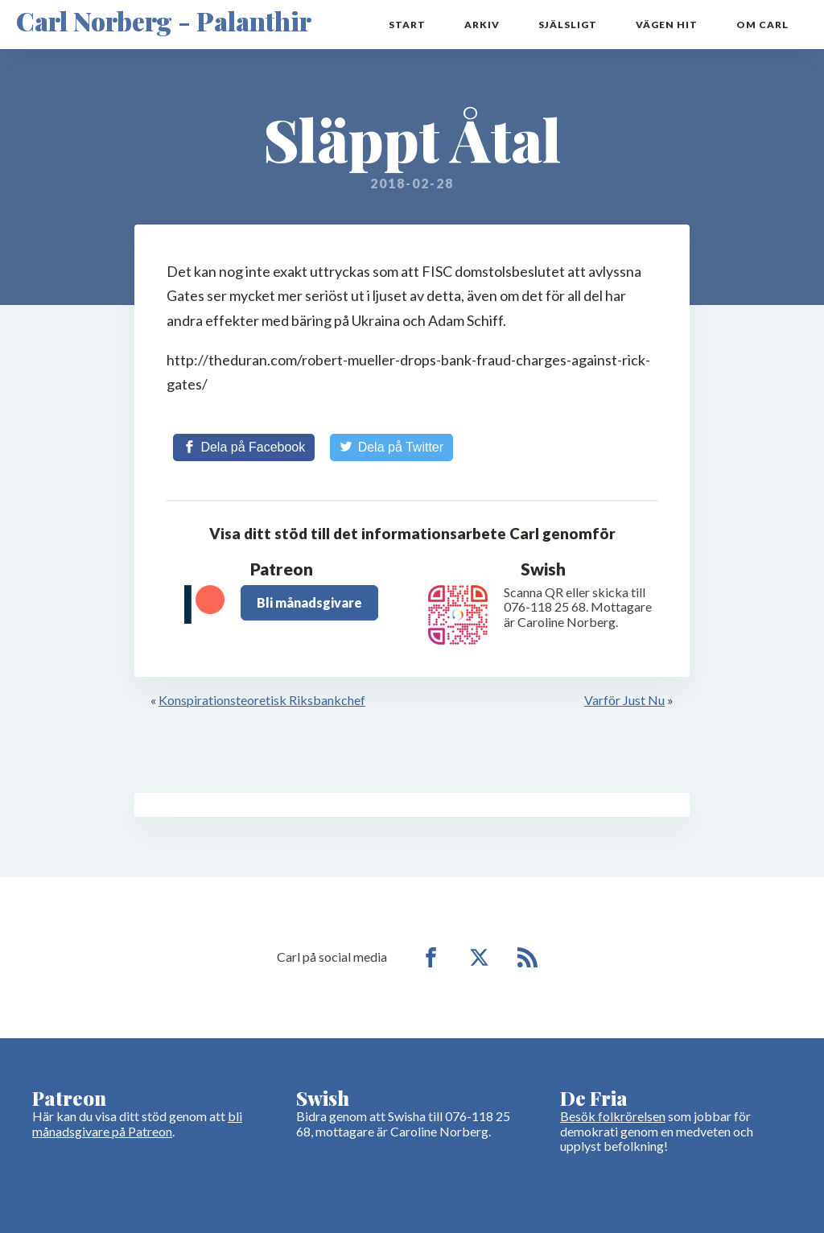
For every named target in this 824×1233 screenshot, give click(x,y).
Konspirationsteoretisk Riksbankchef (262, 699)
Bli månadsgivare (309, 602)
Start (407, 25)
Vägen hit (667, 25)
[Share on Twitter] (391, 447)
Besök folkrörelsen (612, 1116)
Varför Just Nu (624, 699)
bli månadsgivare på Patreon (137, 1123)
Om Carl (762, 25)
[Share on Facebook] (244, 447)
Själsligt (567, 25)
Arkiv (482, 25)
